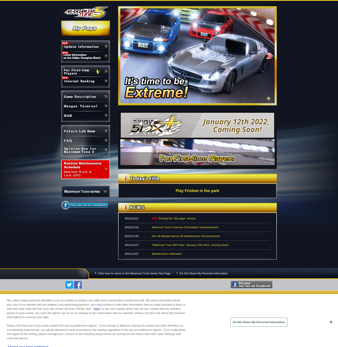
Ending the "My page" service (174, 218)
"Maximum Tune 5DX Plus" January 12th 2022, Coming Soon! (190, 245)
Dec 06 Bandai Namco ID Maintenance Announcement (186, 236)
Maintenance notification (167, 253)
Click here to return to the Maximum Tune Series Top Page (134, 273)
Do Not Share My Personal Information (204, 273)
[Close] (331, 324)
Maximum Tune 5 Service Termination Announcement (185, 227)
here (97, 311)
